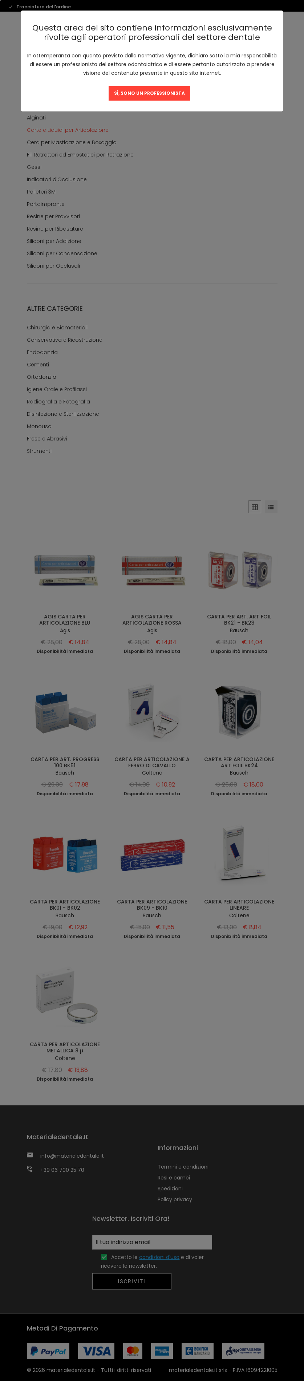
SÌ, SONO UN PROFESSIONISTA (149, 93)
